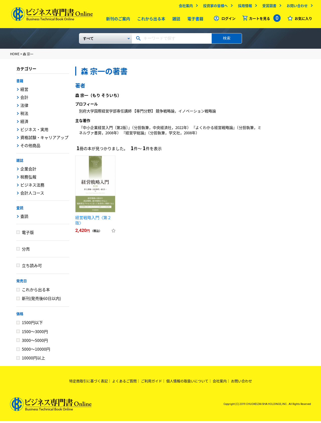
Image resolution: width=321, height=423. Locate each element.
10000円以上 (33, 360)
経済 (24, 123)
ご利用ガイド (151, 382)
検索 (226, 40)
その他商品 (30, 147)
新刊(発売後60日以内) (41, 300)
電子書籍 (194, 20)
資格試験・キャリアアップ (44, 139)
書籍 (19, 82)
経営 (24, 91)
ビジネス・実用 (34, 131)
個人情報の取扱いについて (187, 382)
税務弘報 (28, 179)
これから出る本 (150, 20)
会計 (24, 99)
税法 (24, 115)
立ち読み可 (32, 267)
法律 (24, 107)
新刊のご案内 (117, 20)
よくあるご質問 (124, 382)
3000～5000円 (35, 342)
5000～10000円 (36, 351)
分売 (26, 251)
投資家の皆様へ (214, 6)
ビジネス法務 (32, 187)
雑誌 (175, 20)
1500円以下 (32, 324)
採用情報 (244, 6)
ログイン (227, 19)
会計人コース (32, 195)
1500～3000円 (35, 333)
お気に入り (302, 19)
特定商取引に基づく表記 (88, 382)
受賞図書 (268, 6)
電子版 (28, 234)
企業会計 (28, 170)
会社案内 (185, 6)
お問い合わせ (295, 6)
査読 (19, 209)
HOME (15, 55)
